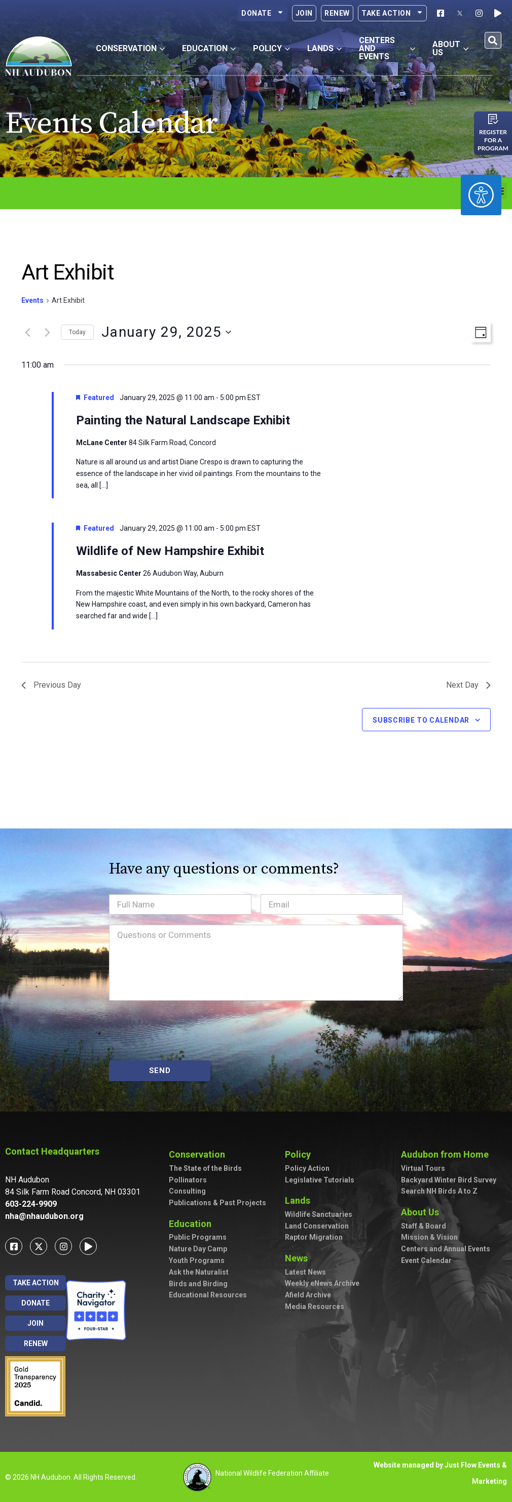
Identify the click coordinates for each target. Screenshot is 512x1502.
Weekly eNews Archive (322, 1283)
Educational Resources (208, 1295)
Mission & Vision (429, 1237)
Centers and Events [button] (387, 48)
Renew (337, 13)
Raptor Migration (314, 1237)
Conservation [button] (130, 48)
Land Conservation (317, 1226)
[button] (493, 40)
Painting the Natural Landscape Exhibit (183, 420)
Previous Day (51, 685)
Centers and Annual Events (445, 1249)
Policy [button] (271, 48)
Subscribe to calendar (421, 720)
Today (77, 332)
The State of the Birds (205, 1168)
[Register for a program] (493, 119)
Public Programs (198, 1237)
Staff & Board (423, 1226)
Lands (300, 1200)
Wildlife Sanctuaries (318, 1214)
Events (32, 300)
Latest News (305, 1272)
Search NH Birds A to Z (439, 1191)
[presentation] (186, 1030)
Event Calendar (426, 1260)
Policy (300, 1154)
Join (304, 13)
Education (192, 1223)
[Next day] (47, 332)
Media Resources (314, 1306)
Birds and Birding (198, 1284)
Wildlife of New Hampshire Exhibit (170, 551)
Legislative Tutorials (319, 1180)
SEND (160, 1070)
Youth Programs (197, 1260)
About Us (422, 1212)
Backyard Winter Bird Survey (448, 1180)
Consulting (187, 1191)
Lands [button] (324, 48)
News (299, 1258)
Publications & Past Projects (217, 1203)
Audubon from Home (447, 1154)
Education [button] (209, 48)
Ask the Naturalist (199, 1272)
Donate (262, 13)
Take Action (392, 13)
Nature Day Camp (198, 1249)
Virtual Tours (423, 1168)
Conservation (199, 1154)
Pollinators (188, 1180)
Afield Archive (308, 1295)
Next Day (468, 685)
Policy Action (307, 1168)
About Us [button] (450, 48)
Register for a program (493, 140)
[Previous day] (27, 332)
